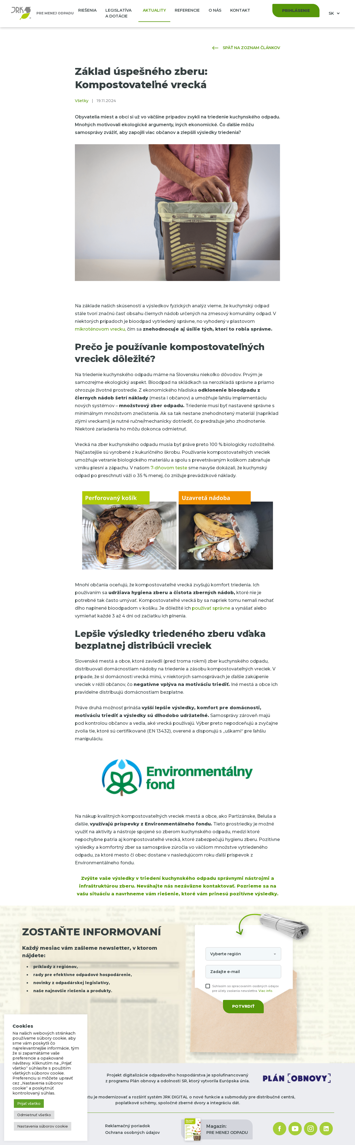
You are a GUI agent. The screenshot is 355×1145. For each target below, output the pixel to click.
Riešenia (87, 10)
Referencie (187, 10)
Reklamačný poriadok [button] (127, 1125)
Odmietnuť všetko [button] (34, 1115)
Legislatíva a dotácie (118, 13)
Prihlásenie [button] (296, 10)
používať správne (211, 608)
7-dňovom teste (169, 467)
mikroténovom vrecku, (100, 329)
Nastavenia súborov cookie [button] (42, 1126)
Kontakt (240, 10)
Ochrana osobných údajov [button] (132, 1132)
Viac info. (265, 991)
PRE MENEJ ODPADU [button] (216, 1129)
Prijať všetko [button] (28, 1103)
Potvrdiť (243, 1006)
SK (332, 13)
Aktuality (154, 10)
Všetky (81, 100)
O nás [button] (215, 10)
